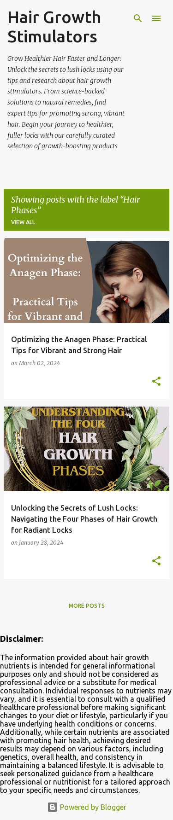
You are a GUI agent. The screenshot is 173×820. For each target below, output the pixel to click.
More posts (87, 606)
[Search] (137, 18)
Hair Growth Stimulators (54, 26)
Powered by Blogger (86, 807)
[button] (156, 382)
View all (23, 222)
